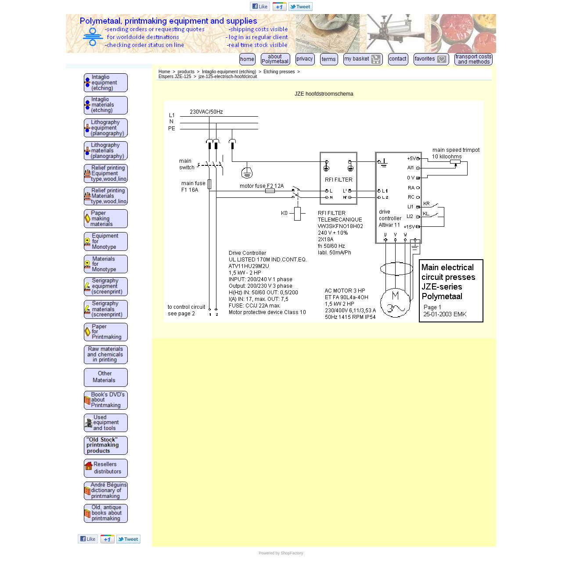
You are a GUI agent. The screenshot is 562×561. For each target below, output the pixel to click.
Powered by (269, 553)
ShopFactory (291, 553)
